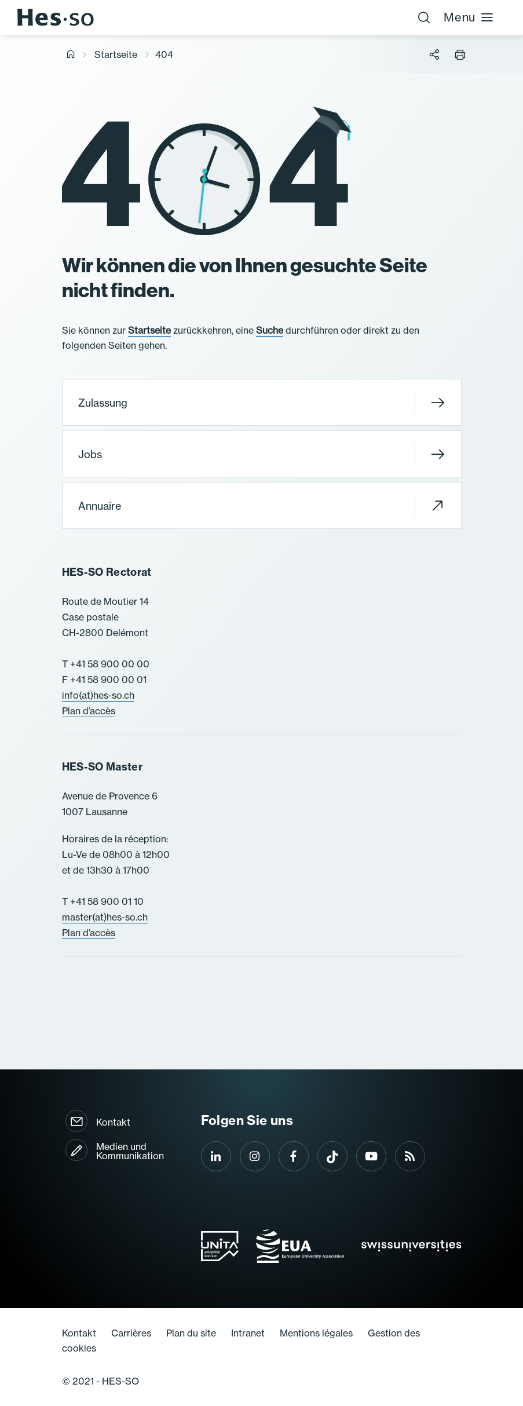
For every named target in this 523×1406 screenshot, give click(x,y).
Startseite (115, 54)
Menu (469, 17)
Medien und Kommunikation (130, 1151)
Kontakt (113, 1122)
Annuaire (261, 505)
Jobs (261, 454)
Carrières (131, 1333)
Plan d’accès (88, 711)
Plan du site (191, 1333)
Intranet (248, 1333)
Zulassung (261, 402)
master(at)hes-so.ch (105, 917)
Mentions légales (316, 1333)
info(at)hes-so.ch (98, 695)
